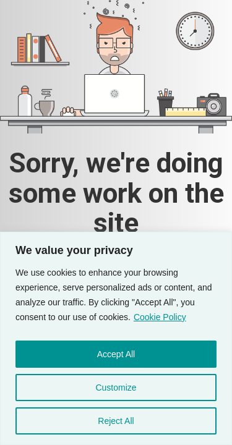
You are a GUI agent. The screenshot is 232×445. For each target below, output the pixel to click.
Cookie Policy (160, 317)
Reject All (116, 421)
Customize (115, 387)
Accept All (116, 354)
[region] (116, 338)
